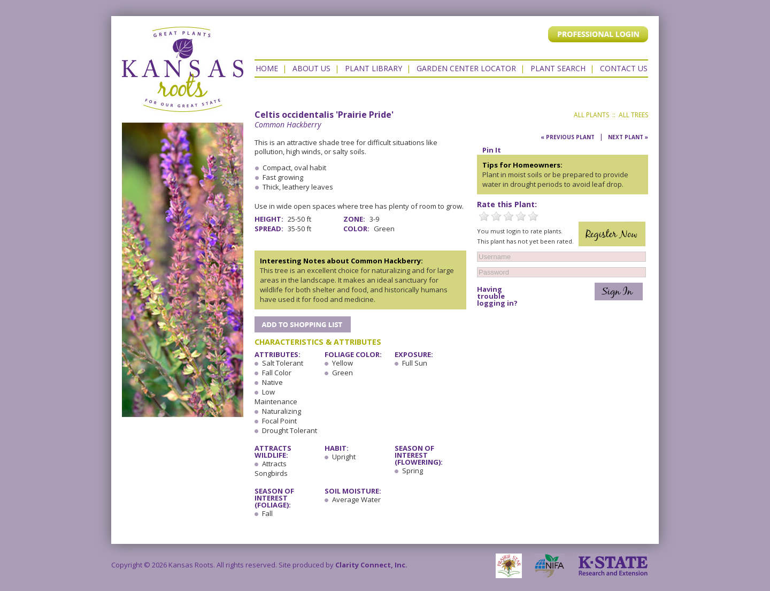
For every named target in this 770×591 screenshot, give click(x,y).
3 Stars (508, 216)
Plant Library (373, 68)
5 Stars (533, 216)
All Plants (591, 114)
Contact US (624, 68)
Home (267, 68)
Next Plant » (628, 137)
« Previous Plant (568, 137)
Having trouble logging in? (497, 296)
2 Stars (496, 216)
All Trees (633, 114)
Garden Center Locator (466, 68)
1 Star (484, 216)
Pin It (491, 150)
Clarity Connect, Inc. (371, 565)
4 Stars (520, 216)
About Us (311, 68)
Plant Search (558, 68)
